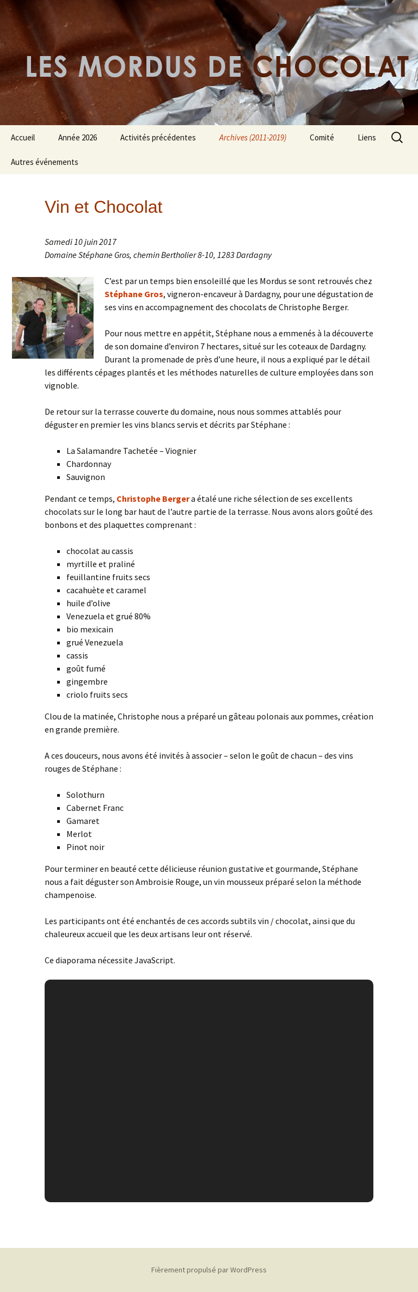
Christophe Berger (152, 498)
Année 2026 (77, 137)
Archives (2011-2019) (252, 137)
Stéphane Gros (133, 293)
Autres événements (44, 162)
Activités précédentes (158, 137)
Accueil (23, 137)
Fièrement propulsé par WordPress (209, 1270)
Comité (322, 137)
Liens (367, 137)
